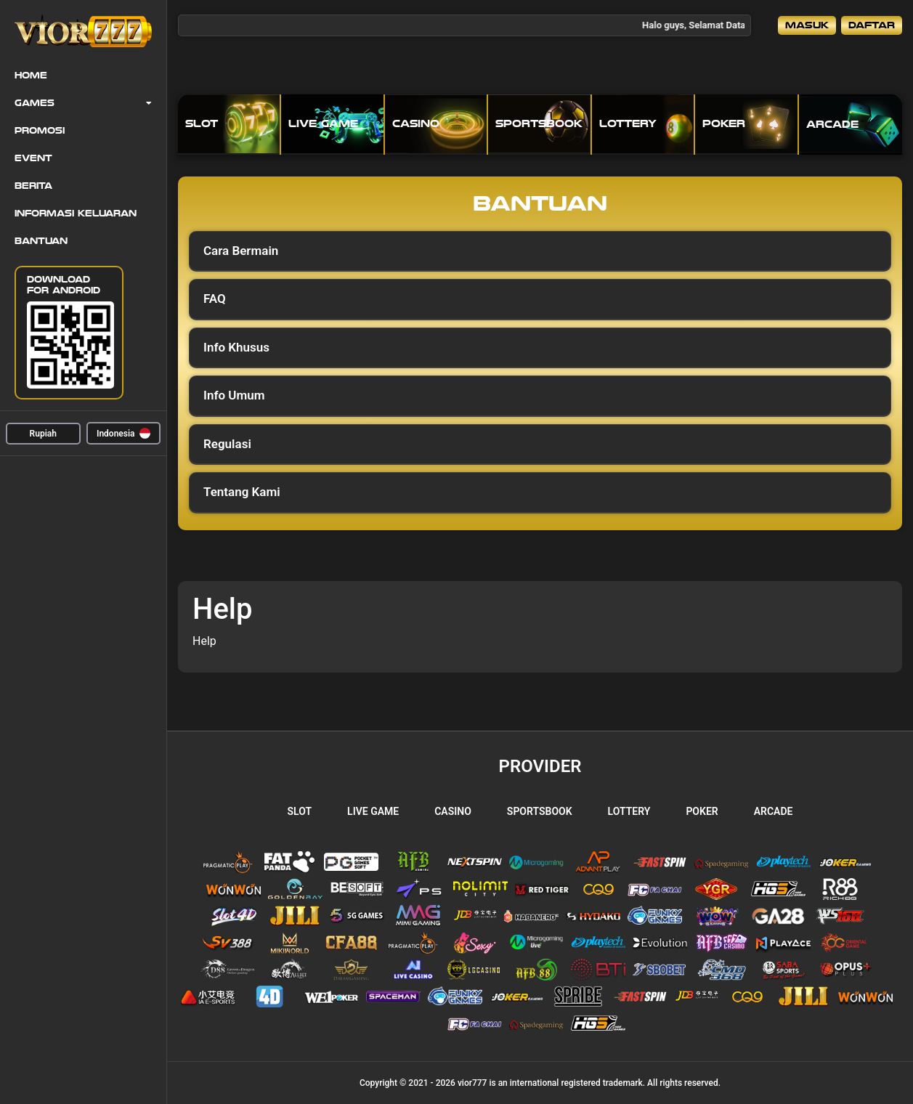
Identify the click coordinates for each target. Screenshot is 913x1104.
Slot (300, 811)
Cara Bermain (240, 250)
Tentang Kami (241, 491)
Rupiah (43, 434)
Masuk (807, 25)
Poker (702, 811)
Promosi (40, 131)
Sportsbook (539, 811)
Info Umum (233, 395)
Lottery (629, 811)
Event (33, 158)
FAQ (214, 298)
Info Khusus (236, 347)
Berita (33, 186)
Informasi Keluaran (76, 213)
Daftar (871, 25)
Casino (452, 811)
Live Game (373, 811)
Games (34, 103)
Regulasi (227, 444)
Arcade (773, 811)
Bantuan (41, 241)
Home (31, 75)
